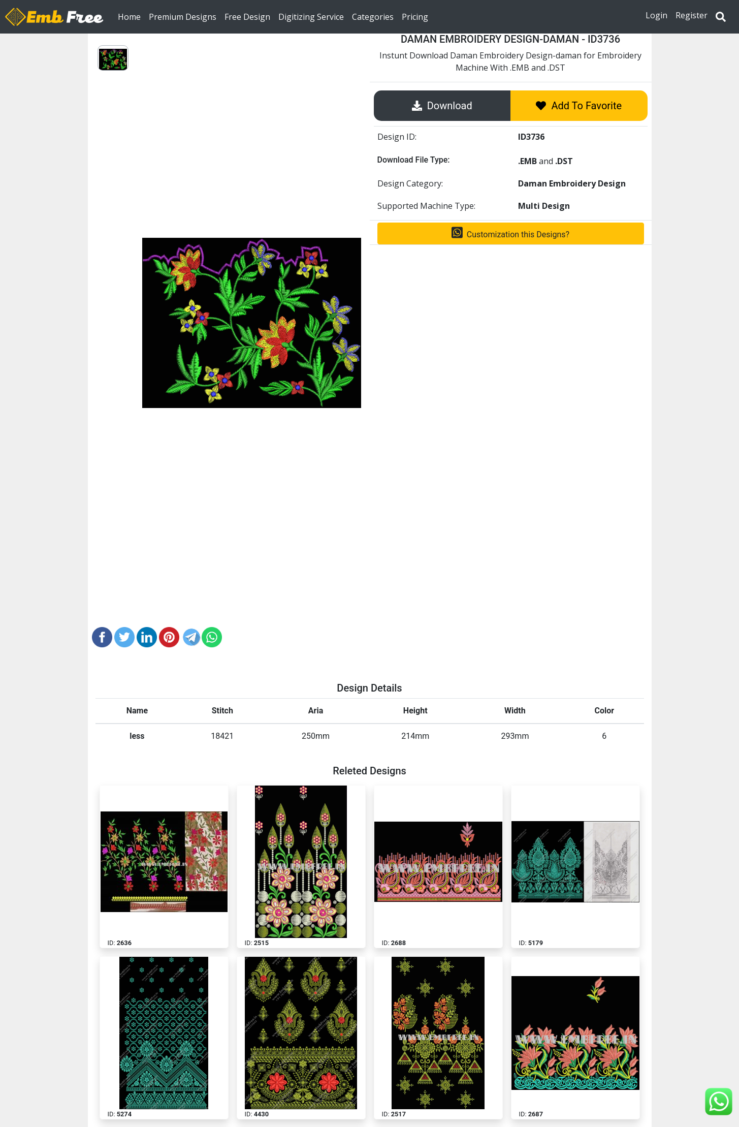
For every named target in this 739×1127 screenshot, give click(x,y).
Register (692, 15)
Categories (373, 16)
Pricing (415, 16)
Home (131, 16)
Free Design (247, 16)
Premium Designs (182, 16)
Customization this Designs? (510, 232)
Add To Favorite (579, 106)
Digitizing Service (311, 16)
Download (442, 106)
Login (656, 15)
